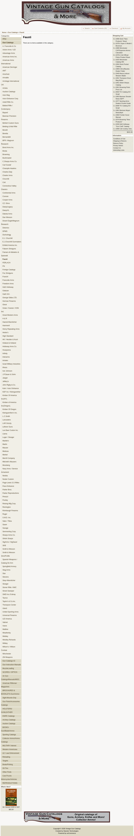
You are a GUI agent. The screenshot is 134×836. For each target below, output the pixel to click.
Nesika (5, 476)
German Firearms (9, 301)
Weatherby (7, 633)
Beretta (5, 133)
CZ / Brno (6, 203)
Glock (5, 305)
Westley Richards (9, 640)
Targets (5, 761)
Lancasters (7, 420)
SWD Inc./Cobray (9, 594)
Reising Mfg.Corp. (9, 504)
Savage (5, 528)
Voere (5, 626)
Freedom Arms (8, 284)
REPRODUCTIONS (10, 783)
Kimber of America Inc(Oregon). (8, 404)
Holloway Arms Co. (10, 346)
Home (4, 32)
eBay (4, 39)
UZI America (7, 619)
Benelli (5, 130)
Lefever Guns (8, 427)
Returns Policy (118, 143)
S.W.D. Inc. (7, 518)
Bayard (5, 113)
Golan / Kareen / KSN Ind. (10, 310)
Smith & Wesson (9, 549)
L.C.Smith (6, 416)
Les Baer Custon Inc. (10, 430)
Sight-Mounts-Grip (9, 698)
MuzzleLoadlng (8, 668)
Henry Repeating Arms (11, 329)
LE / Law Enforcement (11, 753)
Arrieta (5, 88)
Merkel (5, 455)
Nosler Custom (8, 479)
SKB (4, 545)
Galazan (6, 291)
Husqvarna (7, 350)
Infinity (5, 353)
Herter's (5, 333)
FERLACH (6, 263)
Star (4, 573)
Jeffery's (6, 381)
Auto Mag (6, 95)
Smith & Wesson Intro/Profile (8, 554)
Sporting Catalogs (9, 735)
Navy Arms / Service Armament (9, 470)
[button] (86, 28)
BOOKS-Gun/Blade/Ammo (7, 729)
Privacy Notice (118, 145)
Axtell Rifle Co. (8, 102)
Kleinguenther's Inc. (10, 413)
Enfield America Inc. (10, 245)
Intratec (5, 360)
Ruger (5, 514)
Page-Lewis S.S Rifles (11, 483)
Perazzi (5, 497)
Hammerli (6, 326)
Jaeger (5, 378)
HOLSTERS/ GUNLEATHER (7, 710)
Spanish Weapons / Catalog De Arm (9, 561)
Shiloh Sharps (8, 539)
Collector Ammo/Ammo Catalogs (10, 740)
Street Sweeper (8, 591)
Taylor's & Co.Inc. (9, 601)
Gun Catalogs (13, 32)
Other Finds (7, 772)
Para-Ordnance (8, 486)
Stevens (6, 577)
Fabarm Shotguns (9, 249)
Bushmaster (7, 158)
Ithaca (5, 367)
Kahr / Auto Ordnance (11, 388)
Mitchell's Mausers (9, 462)
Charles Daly (7, 172)
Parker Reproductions (11, 493)
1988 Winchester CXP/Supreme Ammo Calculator (123, 50)
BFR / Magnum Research (7, 142)
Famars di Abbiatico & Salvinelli (10, 254)
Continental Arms (9, 193)
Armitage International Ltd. (10, 83)
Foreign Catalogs (9, 270)
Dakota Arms (7, 214)
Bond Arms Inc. (8, 147)
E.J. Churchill (7, 238)
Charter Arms (7, 175)
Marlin (5, 444)
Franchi (5, 277)
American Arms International (7, 62)
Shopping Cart (118, 35)
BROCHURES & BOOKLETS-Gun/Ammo (10, 692)
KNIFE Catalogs (9, 716)
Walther (5, 629)
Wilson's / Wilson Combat (8, 648)
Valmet (5, 622)
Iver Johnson (7, 371)
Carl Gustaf (7, 165)
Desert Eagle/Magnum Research (10, 222)
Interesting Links (118, 150)
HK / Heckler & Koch (10, 339)
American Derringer (10, 67)
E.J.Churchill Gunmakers (12, 242)
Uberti (5, 608)
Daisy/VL (6, 210)
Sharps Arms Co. (9, 535)
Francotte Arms (8, 280)
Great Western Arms (10, 315)
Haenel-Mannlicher (10, 322)
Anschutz (6, 74)
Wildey (5, 643)
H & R (5, 319)
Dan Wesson (7, 217)
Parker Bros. (7, 490)
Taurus (5, 598)
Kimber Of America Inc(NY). (9, 397)
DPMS (5, 231)
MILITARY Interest (9, 746)
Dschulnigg (7, 235)
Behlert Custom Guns (11, 123)
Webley (5, 636)
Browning (6, 154)
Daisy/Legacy (8, 207)
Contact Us (117, 148)
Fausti (22, 32)
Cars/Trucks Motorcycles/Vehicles (9, 777)
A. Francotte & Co (9, 46)
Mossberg (6, 465)
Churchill (6, 179)
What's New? (6, 787)
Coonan (5, 196)
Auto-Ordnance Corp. (11, 99)
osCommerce (71, 833)
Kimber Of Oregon (9, 409)
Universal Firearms (10, 615)
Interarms (6, 357)
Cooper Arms (7, 200)
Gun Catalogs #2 (9, 661)
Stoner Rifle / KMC (9, 587)
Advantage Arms (9, 53)
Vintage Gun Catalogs (73, 828)
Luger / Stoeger (8, 437)
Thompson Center (9, 605)
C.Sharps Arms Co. (10, 161)
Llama (5, 434)
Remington (7, 507)
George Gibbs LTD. (10, 298)
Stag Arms (6, 570)
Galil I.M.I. (6, 294)
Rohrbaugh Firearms (10, 511)
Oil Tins (5, 768)
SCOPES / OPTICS (10, 672)
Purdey (5, 500)
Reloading (6, 757)
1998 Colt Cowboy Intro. (124, 129)
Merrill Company (9, 458)
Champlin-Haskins (9, 168)
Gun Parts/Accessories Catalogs (10, 703)
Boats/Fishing (8, 764)
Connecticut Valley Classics (8, 187)
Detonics (6, 228)
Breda (5, 151)
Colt (4, 182)
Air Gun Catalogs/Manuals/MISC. (10, 677)
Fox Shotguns (8, 273)
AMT (4, 71)
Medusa (6, 451)
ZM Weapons (8, 657)
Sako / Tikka (7, 521)
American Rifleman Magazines (9, 685)
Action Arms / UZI (9, 50)
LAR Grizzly (7, 423)
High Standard (8, 336)
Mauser (5, 448)
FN (4, 266)
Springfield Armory (9, 566)
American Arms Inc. (10, 57)
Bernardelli (7, 137)
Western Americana (10, 749)
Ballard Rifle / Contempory (7, 107)
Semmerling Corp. (9, 532)
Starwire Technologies (71, 831)
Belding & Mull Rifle (10, 127)
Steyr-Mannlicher (9, 580)
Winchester (7, 654)
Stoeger (5, 584)
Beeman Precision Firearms (8, 118)
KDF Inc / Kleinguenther (11, 392)
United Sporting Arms (10, 612)
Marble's (6, 441)
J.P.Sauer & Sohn (9, 374)
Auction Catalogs (9, 92)
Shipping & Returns (119, 141)
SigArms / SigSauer (10, 542)
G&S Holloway (8, 287)
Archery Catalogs (9, 720)
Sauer (5, 525)
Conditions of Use (119, 139)
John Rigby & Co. (9, 385)
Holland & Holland (9, 343)
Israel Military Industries (11, 364)
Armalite (6, 78)
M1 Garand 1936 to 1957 (11, 807)
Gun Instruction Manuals (12, 665)
